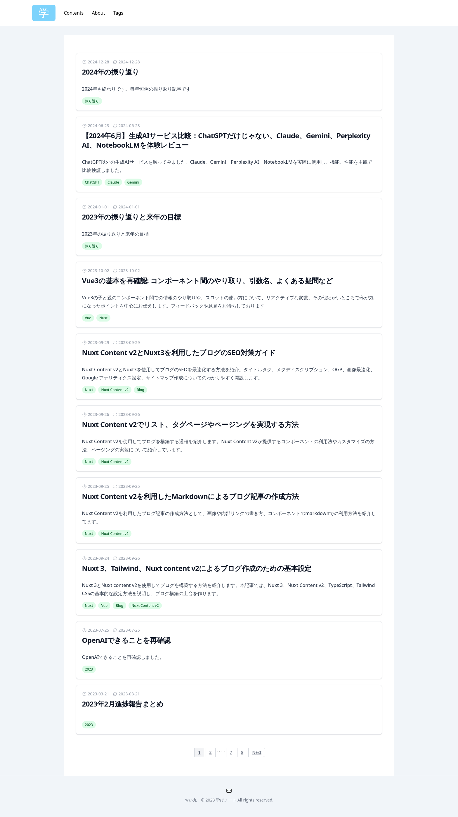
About (99, 13)
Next (256, 752)
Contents (74, 13)
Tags (118, 13)
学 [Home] (44, 13)
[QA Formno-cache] (229, 791)
